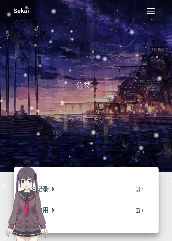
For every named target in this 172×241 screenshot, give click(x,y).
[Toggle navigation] (151, 11)
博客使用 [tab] (40, 210)
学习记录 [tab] (40, 189)
